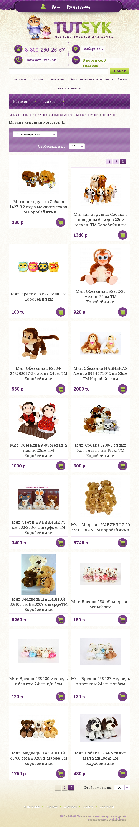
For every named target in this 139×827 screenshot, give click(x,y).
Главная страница (20, 114)
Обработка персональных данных (91, 79)
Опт (60, 88)
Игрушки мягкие (62, 114)
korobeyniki (109, 114)
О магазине (19, 79)
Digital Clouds (117, 819)
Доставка (37, 79)
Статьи (122, 79)
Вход (56, 6)
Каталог (52, 806)
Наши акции (57, 79)
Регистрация (79, 6)
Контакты (74, 88)
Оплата (88, 806)
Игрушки (41, 114)
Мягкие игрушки (87, 114)
